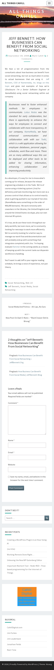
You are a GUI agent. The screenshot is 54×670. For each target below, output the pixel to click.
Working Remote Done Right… (20, 554)
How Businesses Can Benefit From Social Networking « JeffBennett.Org (26, 359)
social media (26, 286)
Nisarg (49, 664)
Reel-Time (11, 650)
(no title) (11, 549)
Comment (13, 403)
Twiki (43, 139)
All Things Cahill (13, 3)
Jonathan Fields (14, 644)
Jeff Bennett (13, 286)
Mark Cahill (38, 56)
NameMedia (30, 131)
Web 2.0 (29, 283)
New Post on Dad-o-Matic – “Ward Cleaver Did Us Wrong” (27, 317)
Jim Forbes (12, 633)
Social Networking (16, 283)
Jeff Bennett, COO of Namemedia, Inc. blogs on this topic (27, 82)
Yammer (16, 246)
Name (11, 440)
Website (11, 464)
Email (11, 452)
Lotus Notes (30, 112)
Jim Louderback (14, 638)
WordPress (33, 664)
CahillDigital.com (14, 627)
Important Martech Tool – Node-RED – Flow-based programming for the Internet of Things (26, 569)
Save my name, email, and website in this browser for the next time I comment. (28, 478)
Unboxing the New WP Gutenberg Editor (24, 560)
